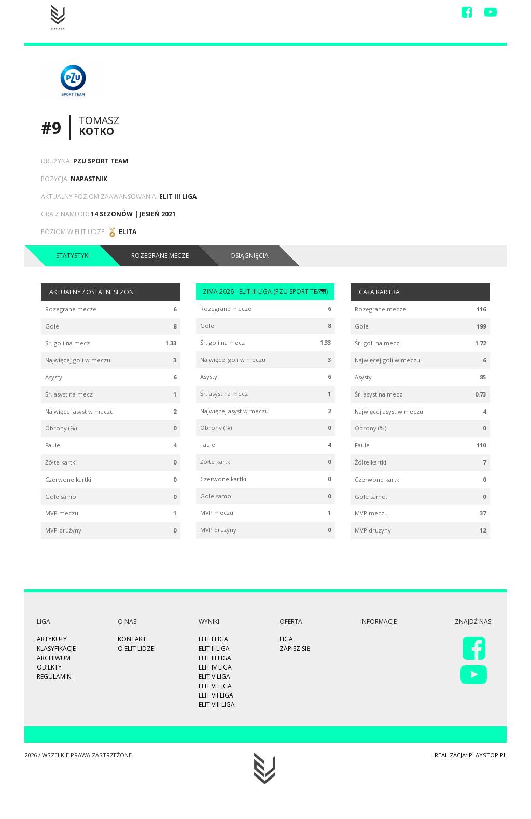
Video (322, 14)
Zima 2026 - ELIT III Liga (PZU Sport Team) (265, 290)
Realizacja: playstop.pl (471, 755)
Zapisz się (174, 14)
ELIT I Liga (213, 639)
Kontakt (431, 14)
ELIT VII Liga (216, 695)
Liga (259, 14)
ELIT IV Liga (215, 667)
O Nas (394, 14)
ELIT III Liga (215, 657)
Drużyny (358, 14)
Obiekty (49, 667)
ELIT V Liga (214, 676)
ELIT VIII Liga (217, 704)
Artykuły (52, 639)
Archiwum (54, 657)
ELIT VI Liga (215, 685)
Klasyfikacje (56, 648)
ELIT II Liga (214, 648)
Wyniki (288, 14)
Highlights (220, 14)
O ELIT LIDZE (136, 648)
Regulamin (54, 676)
